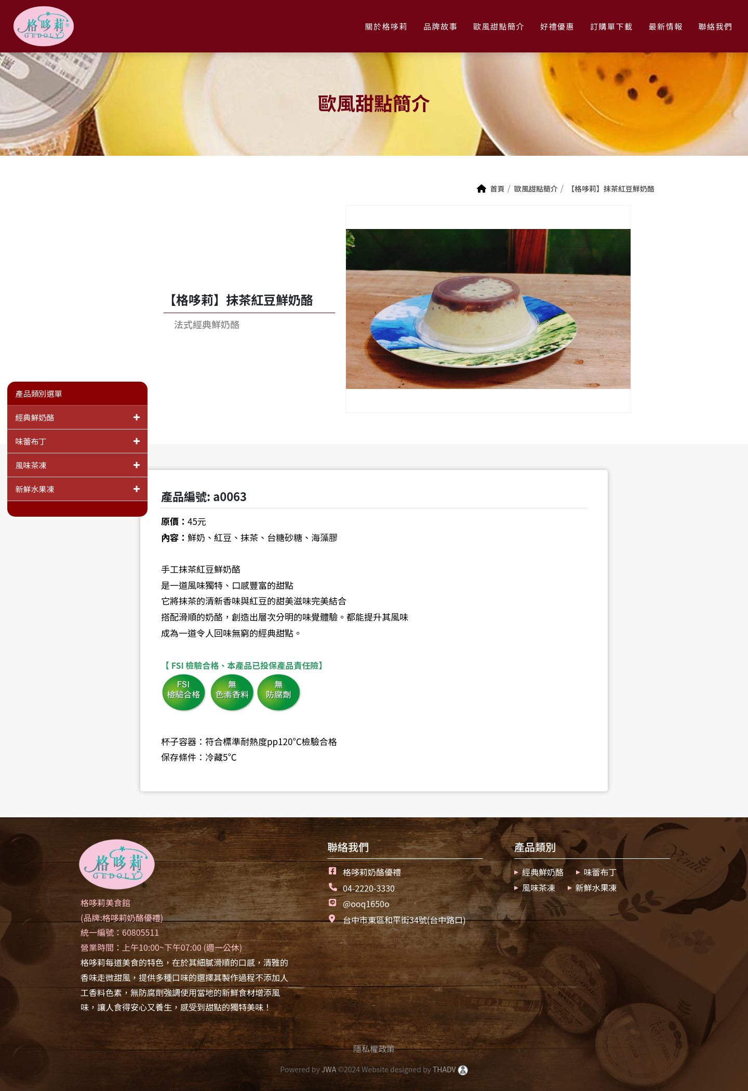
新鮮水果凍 (81, 489)
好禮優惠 (557, 26)
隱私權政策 (374, 1048)
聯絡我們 (716, 26)
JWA (328, 1069)
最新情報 (666, 26)
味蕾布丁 (81, 441)
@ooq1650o (366, 903)
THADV (444, 1069)
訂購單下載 (611, 26)
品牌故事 (440, 26)
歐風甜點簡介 (499, 26)
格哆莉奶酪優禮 (372, 872)
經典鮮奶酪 (81, 417)
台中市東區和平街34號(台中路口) (404, 919)
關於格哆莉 (386, 26)
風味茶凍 (81, 465)
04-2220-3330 (369, 888)
